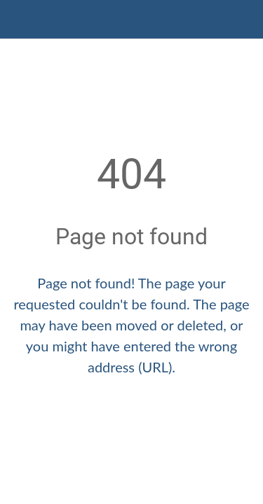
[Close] (19, 19)
